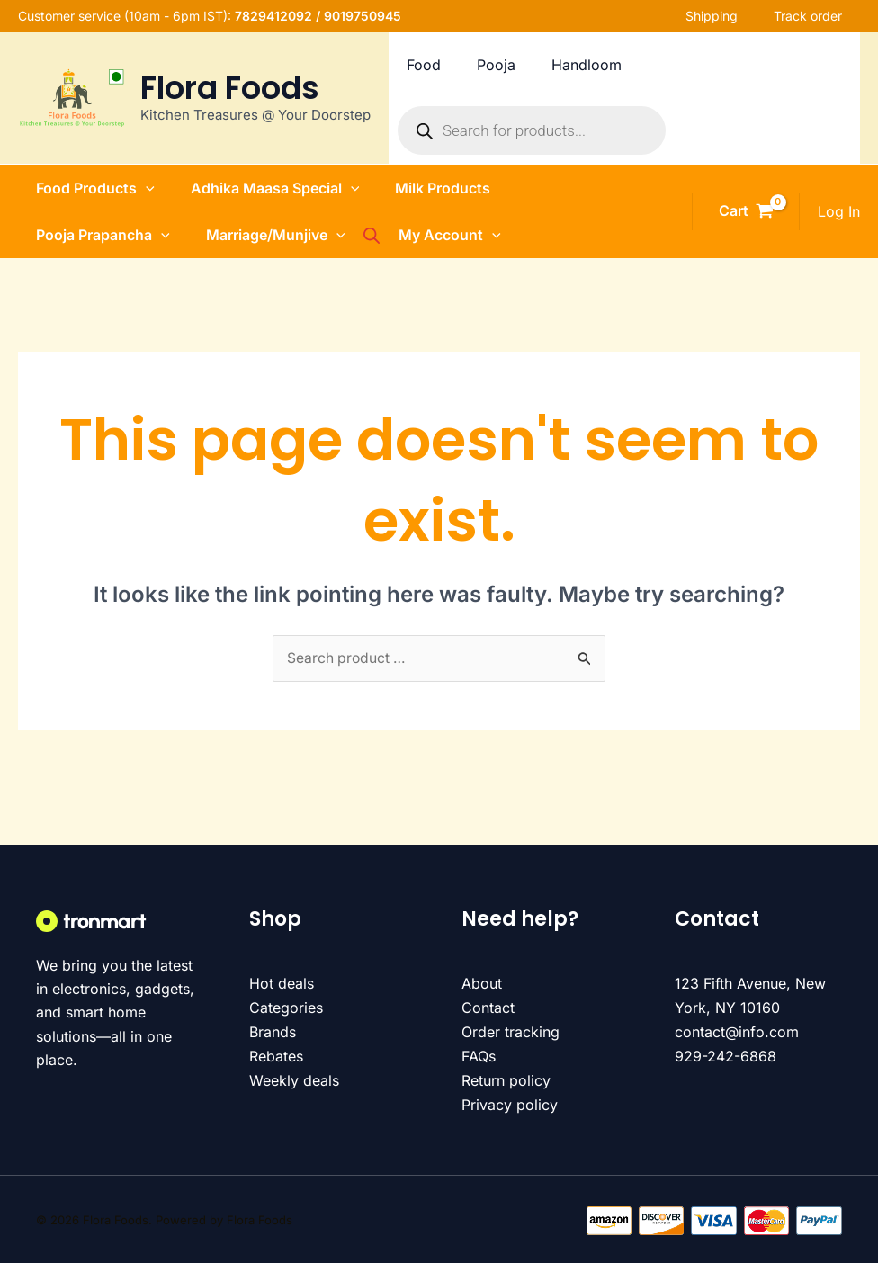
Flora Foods (229, 88)
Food (449, 65)
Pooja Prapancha (85, 234)
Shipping (729, 15)
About (481, 984)
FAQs (478, 1055)
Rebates (276, 1055)
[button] (128, 188)
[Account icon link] (839, 211)
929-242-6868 (725, 1055)
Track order (826, 15)
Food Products (77, 188)
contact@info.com (737, 1032)
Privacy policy (509, 1103)
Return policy (506, 1079)
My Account (446, 234)
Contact (488, 1008)
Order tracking (510, 1032)
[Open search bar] (386, 235)
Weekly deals (294, 1079)
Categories (286, 1008)
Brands (272, 1032)
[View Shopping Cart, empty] (746, 211)
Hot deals (281, 984)
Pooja (528, 65)
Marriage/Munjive (265, 234)
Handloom (626, 65)
